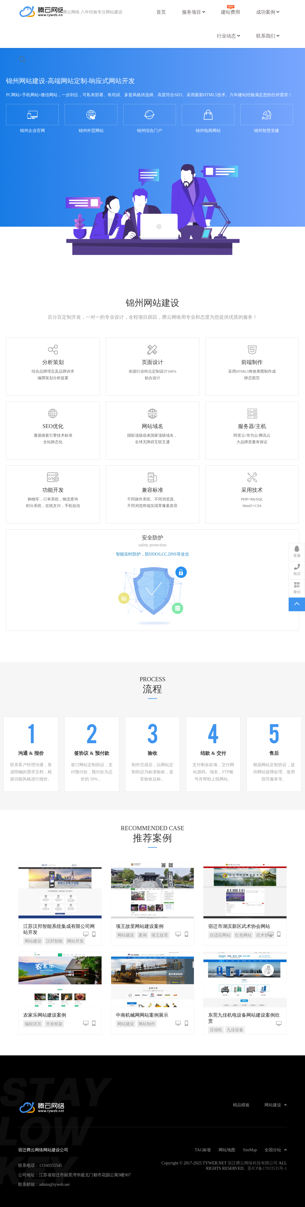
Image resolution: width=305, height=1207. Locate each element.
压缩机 (216, 1030)
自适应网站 (220, 935)
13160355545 (50, 1165)
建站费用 (230, 9)
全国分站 (275, 1150)
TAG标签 (203, 1150)
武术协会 (264, 935)
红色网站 (243, 935)
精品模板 (241, 1105)
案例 (143, 935)
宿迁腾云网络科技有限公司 (253, 1163)
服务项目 (193, 12)
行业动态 (228, 35)
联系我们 (267, 35)
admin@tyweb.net (54, 1184)
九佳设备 (235, 1030)
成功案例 (267, 12)
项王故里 (159, 935)
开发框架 (54, 1024)
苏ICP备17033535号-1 (267, 1168)
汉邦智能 (54, 941)
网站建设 (33, 941)
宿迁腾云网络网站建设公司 (40, 12)
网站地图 (227, 1150)
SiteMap (250, 1150)
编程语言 (33, 1024)
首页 (161, 12)
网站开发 (75, 941)
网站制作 (147, 1024)
